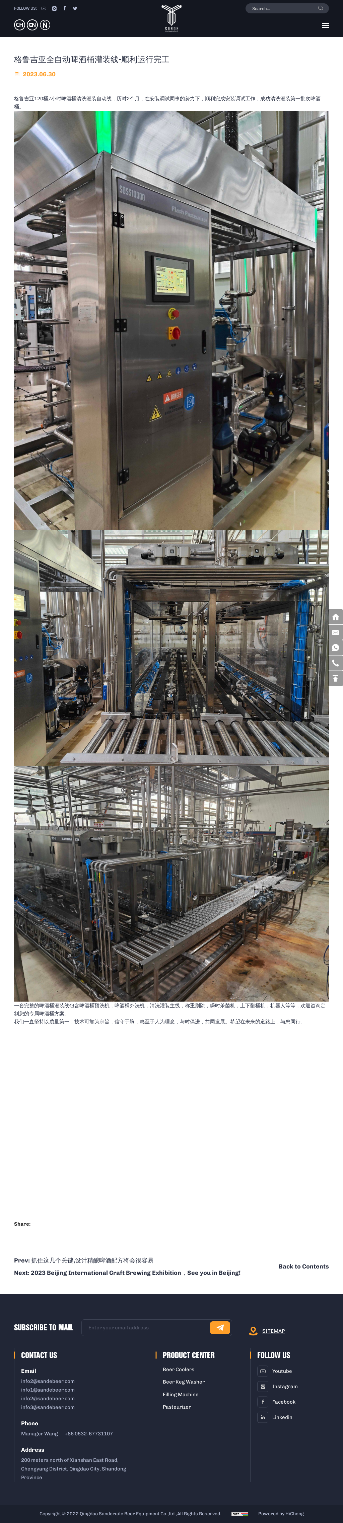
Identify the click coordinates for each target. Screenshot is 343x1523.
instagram (285, 1387)
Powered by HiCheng (281, 1514)
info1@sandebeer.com (48, 1390)
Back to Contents (304, 1266)
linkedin (282, 1417)
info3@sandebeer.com (48, 1407)
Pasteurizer (177, 1407)
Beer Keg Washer (184, 1382)
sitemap (273, 1331)
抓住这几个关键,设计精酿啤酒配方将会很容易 (92, 1260)
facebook (283, 1402)
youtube (282, 1371)
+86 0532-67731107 (89, 1434)
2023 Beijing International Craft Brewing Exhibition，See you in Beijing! (136, 1273)
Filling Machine (181, 1395)
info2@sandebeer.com (48, 1381)
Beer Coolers (178, 1369)
